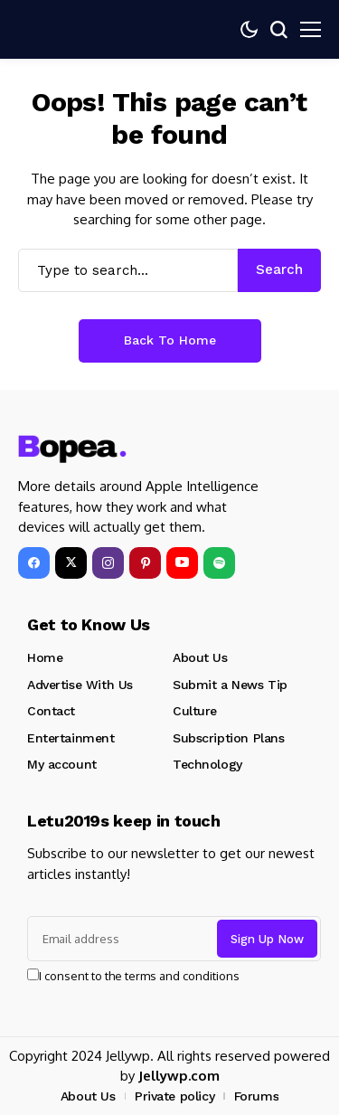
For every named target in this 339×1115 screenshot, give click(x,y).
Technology (207, 764)
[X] (71, 563)
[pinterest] (145, 563)
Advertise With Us (80, 684)
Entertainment (71, 738)
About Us (200, 657)
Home (44, 657)
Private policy (174, 1096)
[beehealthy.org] (72, 449)
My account (62, 764)
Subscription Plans (228, 738)
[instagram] (108, 563)
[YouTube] (182, 563)
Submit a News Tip (230, 684)
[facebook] (34, 563)
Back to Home (170, 340)
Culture (195, 711)
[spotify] (219, 563)
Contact (51, 711)
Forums (256, 1096)
